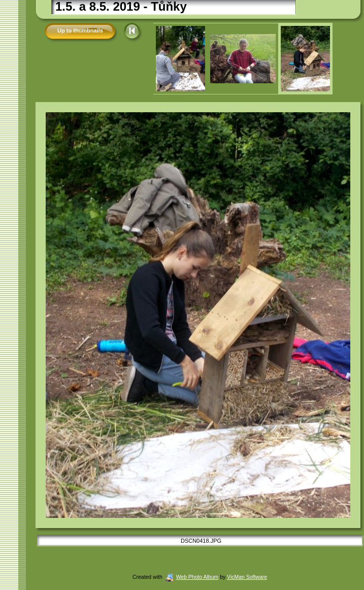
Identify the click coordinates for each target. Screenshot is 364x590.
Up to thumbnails (80, 30)
